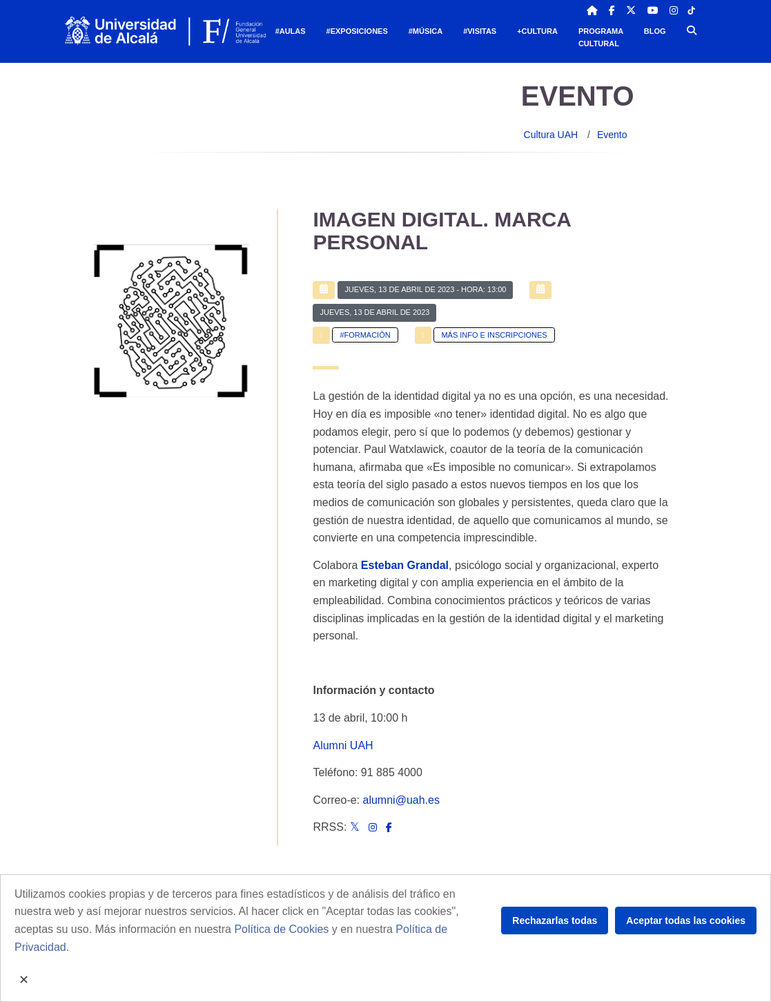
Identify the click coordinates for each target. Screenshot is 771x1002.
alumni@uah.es (401, 800)
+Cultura (537, 31)
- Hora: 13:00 (425, 289)
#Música (425, 31)
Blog (655, 31)
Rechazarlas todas (554, 920)
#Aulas (290, 31)
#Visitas (479, 31)
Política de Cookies (281, 929)
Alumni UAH (343, 745)
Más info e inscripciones (494, 335)
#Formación (365, 335)
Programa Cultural (600, 37)
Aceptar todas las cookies (685, 920)
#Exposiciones (357, 31)
